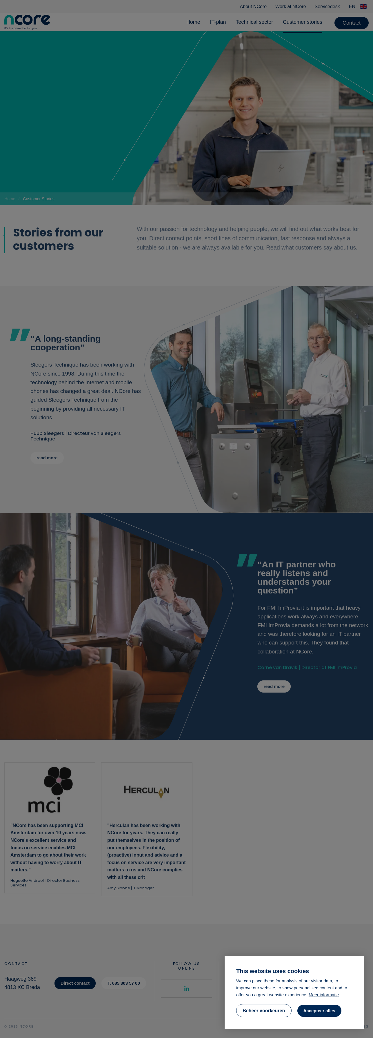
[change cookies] (264, 1010)
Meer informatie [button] (324, 994)
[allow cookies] (319, 1011)
